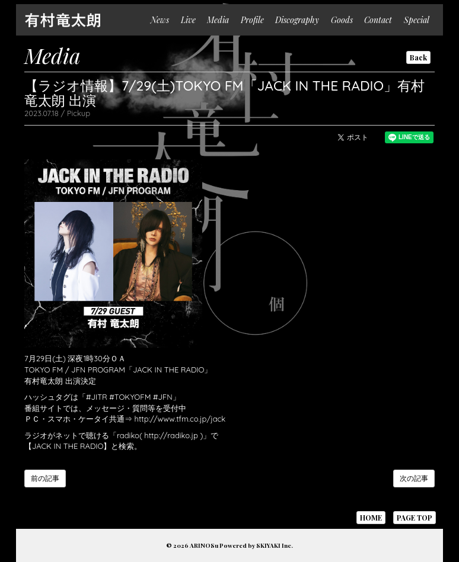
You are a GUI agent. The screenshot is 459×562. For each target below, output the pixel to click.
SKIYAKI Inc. (274, 545)
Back (418, 57)
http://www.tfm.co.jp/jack (180, 418)
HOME (371, 517)
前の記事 (45, 478)
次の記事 (414, 478)
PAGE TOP (414, 517)
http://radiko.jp (171, 435)
